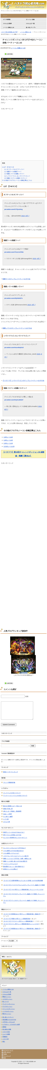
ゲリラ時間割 (6, 19)
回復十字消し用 (8, 808)
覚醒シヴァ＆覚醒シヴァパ (14, 174)
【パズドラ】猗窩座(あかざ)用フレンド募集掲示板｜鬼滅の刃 (21, 914)
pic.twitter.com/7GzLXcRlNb (14, 252)
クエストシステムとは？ (10, 864)
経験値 (4, 1027)
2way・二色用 (7, 814)
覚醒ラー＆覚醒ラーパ (12, 171)
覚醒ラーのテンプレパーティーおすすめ (16, 279)
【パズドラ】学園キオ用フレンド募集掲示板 (16, 918)
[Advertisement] (23, 133)
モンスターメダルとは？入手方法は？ (14, 848)
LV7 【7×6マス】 (8, 167)
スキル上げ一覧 (30, 23)
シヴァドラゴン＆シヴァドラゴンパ (17, 176)
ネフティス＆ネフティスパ (14, 169)
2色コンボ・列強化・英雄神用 (12, 811)
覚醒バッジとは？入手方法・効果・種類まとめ (17, 858)
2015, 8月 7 (25, 216)
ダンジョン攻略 (30, 19)
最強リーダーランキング (10, 772)
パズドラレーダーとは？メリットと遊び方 (16, 856)
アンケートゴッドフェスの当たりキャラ (15, 795)
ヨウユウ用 (6, 822)
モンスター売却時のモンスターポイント (15, 837)
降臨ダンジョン (6, 996)
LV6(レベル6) (8, 437)
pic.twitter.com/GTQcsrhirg (13, 209)
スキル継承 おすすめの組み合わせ (13, 850)
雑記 (3, 1041)
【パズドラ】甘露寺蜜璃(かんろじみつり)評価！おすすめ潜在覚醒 (23, 880)
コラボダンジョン (7, 999)
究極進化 (4, 1036)
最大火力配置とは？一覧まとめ (12, 806)
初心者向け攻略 (6, 1029)
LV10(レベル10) (9, 446)
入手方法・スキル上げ (8, 1022)
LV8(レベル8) (8, 440)
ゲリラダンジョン (7, 1006)
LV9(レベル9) (8, 443)
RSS (4, 1058)
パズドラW (5, 1039)
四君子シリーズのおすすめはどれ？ (14, 832)
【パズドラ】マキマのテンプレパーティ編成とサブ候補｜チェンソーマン (24, 895)
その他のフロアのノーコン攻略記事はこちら (17, 180)
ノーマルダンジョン (8, 1011)
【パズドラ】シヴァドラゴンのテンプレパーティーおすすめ (23, 380)
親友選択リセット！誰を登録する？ (14, 866)
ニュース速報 (6, 1034)
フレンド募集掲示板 (9, 782)
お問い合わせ (7, 1052)
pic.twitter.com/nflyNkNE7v (13, 298)
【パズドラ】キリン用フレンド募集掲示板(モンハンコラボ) (21, 924)
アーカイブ (4, 941)
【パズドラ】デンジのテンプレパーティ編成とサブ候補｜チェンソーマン (24, 901)
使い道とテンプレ (31, 27)
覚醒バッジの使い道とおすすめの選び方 (15, 861)
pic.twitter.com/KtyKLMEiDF (13, 400)
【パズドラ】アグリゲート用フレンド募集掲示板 (18, 921)
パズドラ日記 (6, 1032)
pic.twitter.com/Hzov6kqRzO (14, 347)
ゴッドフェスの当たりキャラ (12, 793)
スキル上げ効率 (7, 23)
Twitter (5, 1054)
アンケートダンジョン (8, 1004)
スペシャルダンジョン (8, 1009)
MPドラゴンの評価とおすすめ (12, 835)
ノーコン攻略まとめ (8, 27)
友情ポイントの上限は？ (10, 869)
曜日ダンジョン (6, 1013)
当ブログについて (8, 1050)
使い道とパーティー (8, 1017)
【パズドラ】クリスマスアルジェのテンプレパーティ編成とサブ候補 (24, 885)
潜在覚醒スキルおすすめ (9, 1019)
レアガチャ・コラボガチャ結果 (11, 1024)
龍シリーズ (5, 1001)
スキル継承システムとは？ (11, 853)
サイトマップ (7, 1056)
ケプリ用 (6, 819)
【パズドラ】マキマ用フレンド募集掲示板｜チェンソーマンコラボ (23, 889)
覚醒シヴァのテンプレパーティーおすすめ (17, 328)
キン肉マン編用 (8, 816)
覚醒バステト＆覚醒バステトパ (15, 178)
